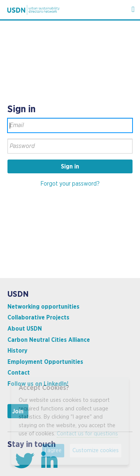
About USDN (24, 329)
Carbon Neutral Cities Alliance (48, 340)
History (17, 351)
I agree (53, 450)
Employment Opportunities (45, 362)
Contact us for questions (87, 433)
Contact (18, 373)
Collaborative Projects (38, 318)
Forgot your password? (70, 184)
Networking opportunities (43, 307)
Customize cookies (95, 450)
